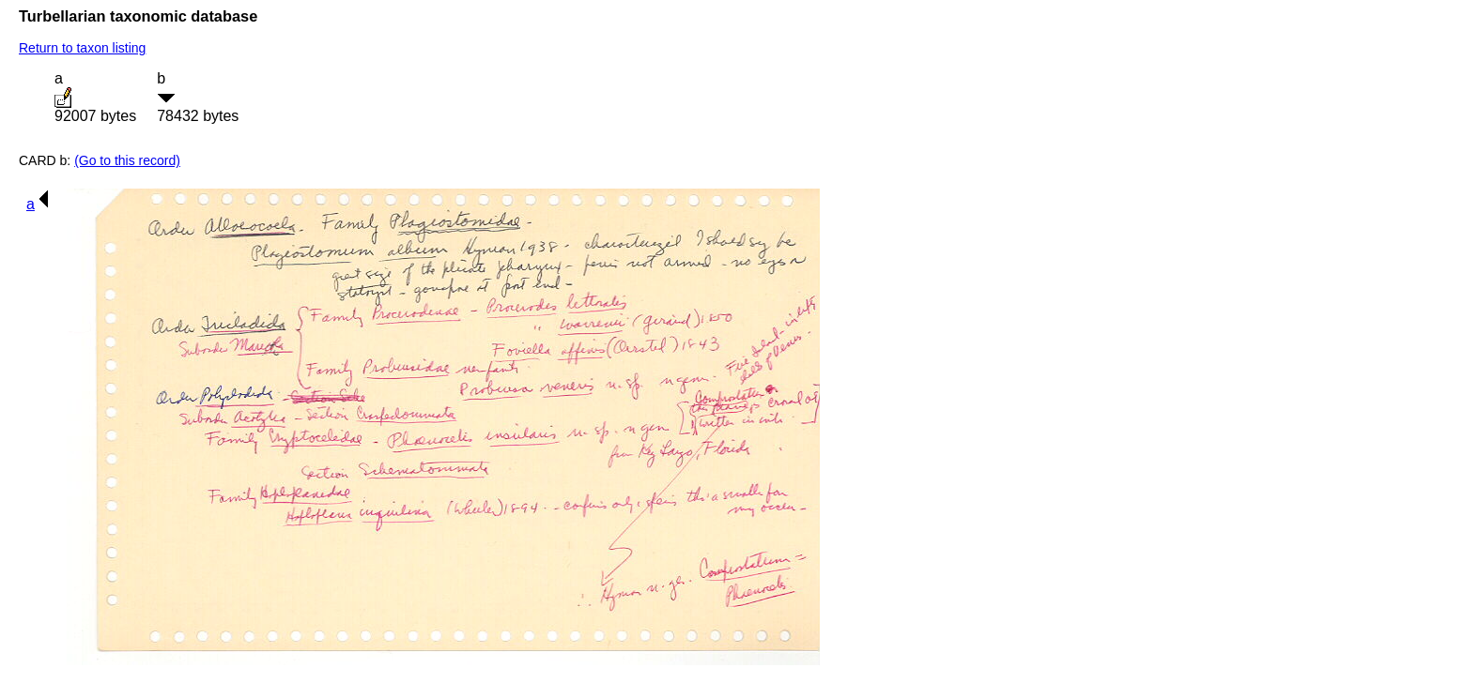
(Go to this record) (127, 160)
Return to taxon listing (82, 47)
